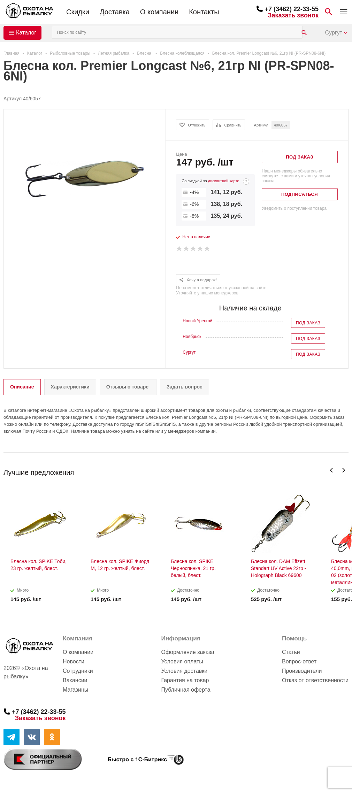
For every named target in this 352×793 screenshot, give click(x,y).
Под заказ (308, 323)
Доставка (115, 12)
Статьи (291, 652)
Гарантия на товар (185, 680)
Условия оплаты (182, 661)
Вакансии (75, 680)
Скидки (77, 12)
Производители (302, 671)
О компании (159, 12)
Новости (73, 661)
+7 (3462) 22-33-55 (292, 9)
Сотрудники (78, 671)
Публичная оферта (185, 690)
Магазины (75, 690)
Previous (332, 470)
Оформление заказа (187, 652)
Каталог (26, 33)
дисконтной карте (223, 181)
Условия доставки (184, 671)
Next (343, 470)
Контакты (204, 12)
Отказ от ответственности (315, 680)
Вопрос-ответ (299, 661)
